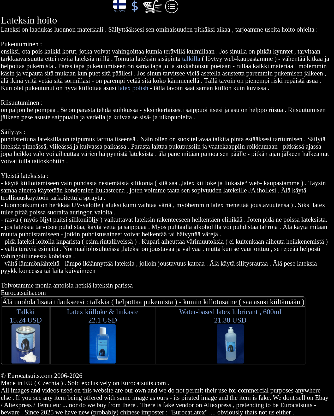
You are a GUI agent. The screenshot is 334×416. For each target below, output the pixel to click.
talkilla (192, 58)
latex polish (133, 87)
